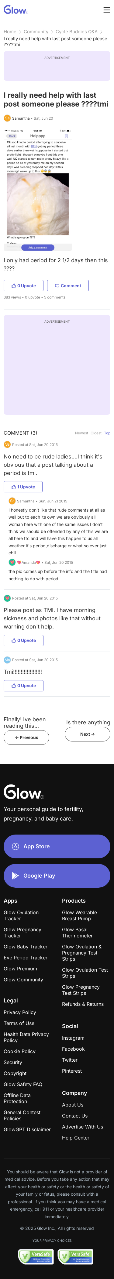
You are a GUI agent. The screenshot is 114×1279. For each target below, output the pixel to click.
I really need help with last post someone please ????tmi (55, 41)
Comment (68, 285)
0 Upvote (23, 285)
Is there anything (88, 722)
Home (10, 31)
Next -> (87, 734)
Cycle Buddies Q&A (77, 31)
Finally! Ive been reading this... (25, 722)
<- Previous (26, 737)
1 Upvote (23, 486)
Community (36, 31)
